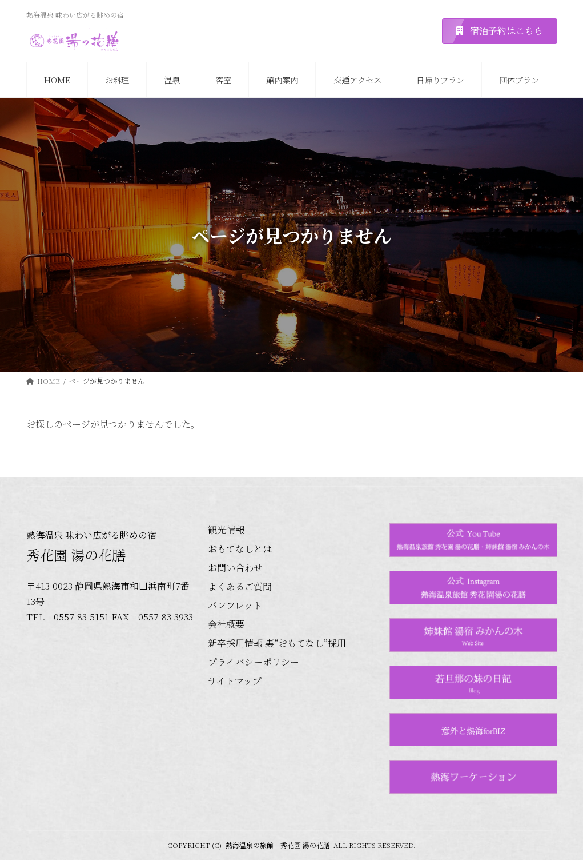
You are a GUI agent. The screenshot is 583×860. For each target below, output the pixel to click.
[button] (499, 31)
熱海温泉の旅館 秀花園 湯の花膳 (278, 845)
